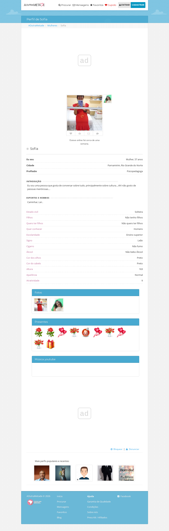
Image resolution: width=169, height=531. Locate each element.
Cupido (110, 5)
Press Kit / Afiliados (97, 517)
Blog (60, 517)
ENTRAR (124, 4)
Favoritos (62, 512)
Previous (29, 473)
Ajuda (90, 496)
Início (60, 496)
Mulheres (52, 25)
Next (140, 473)
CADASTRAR (138, 4)
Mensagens (81, 5)
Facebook (124, 496)
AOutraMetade (36, 25)
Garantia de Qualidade (99, 501)
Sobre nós (92, 512)
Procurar (65, 5)
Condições (92, 506)
